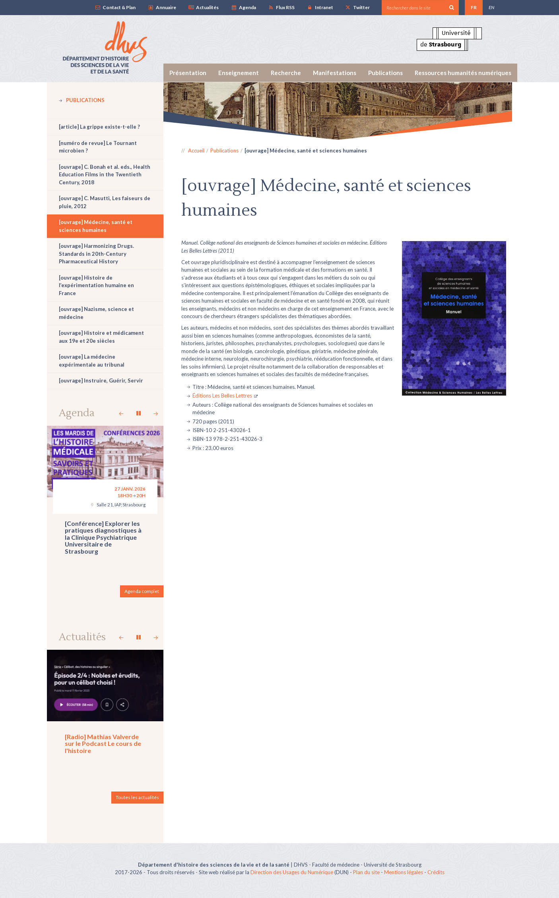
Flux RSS (281, 7)
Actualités (203, 7)
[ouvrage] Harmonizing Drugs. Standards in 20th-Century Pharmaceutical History (96, 254)
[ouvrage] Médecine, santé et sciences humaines (95, 226)
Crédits (435, 872)
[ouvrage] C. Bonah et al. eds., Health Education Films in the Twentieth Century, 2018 (104, 174)
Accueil (196, 150)
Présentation (187, 72)
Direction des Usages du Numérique (291, 872)
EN (491, 7)
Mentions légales (403, 872)
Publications (385, 72)
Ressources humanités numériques (463, 72)
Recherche (286, 72)
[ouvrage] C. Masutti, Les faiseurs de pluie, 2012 (104, 202)
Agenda (243, 7)
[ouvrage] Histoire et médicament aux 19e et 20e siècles (101, 337)
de (440, 44)
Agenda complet (141, 591)
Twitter (357, 7)
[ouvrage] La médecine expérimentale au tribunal (91, 360)
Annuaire (162, 7)
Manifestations (334, 72)
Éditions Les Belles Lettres (222, 395)
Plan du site (366, 872)
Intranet (320, 7)
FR (474, 7)
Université (456, 33)
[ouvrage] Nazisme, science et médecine (96, 313)
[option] (337, 111)
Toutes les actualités (137, 797)
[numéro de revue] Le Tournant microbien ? (98, 147)
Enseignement (238, 72)
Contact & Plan (115, 7)
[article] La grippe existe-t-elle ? (99, 127)
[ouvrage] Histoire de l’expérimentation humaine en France (96, 285)
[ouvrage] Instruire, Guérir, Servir (101, 380)
